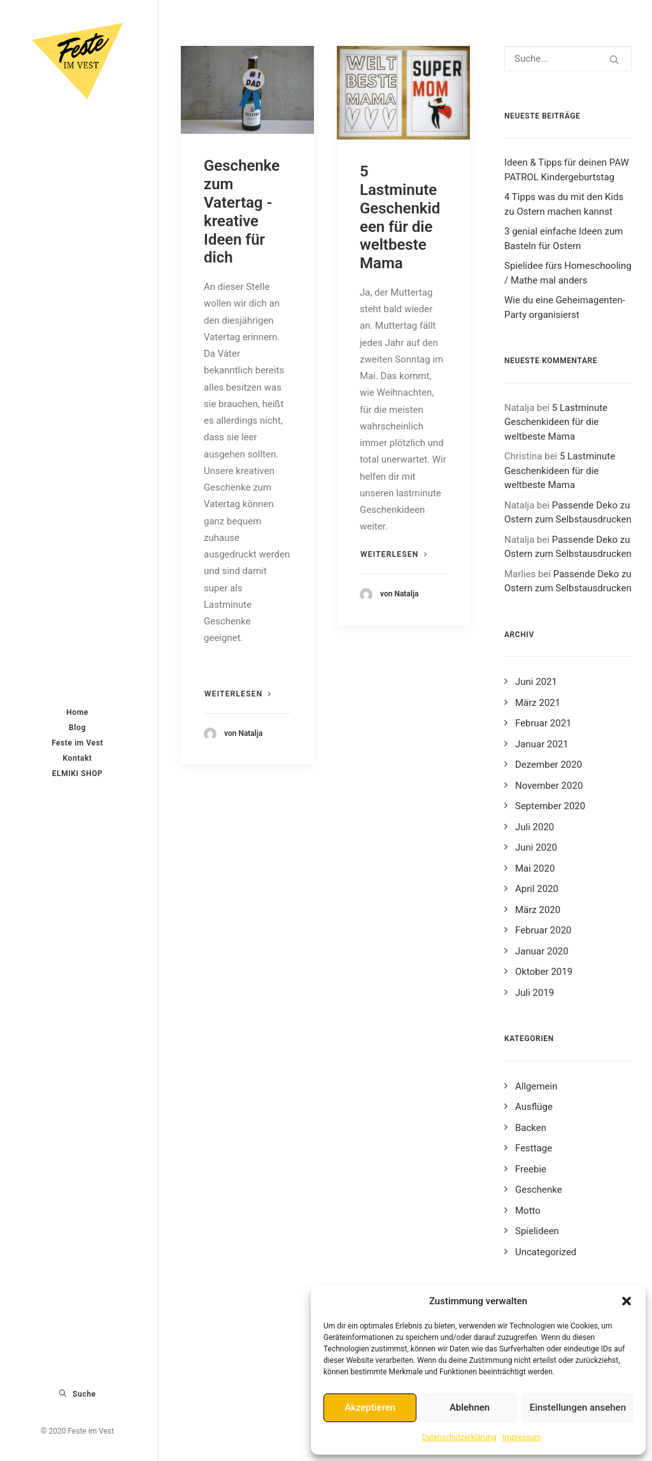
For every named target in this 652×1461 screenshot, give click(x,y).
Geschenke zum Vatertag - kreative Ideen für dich (242, 211)
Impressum (521, 1437)
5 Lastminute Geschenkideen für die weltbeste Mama (400, 217)
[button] (626, 1301)
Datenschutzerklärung (459, 1437)
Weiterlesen (238, 693)
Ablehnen (470, 1407)
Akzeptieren (369, 1407)
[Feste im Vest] (77, 61)
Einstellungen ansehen (578, 1407)
